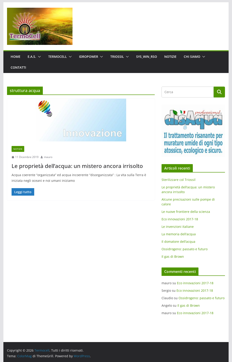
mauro (48, 157)
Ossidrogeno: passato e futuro (185, 249)
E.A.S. (32, 56)
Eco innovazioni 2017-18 (180, 219)
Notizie (170, 56)
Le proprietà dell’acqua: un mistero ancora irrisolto (77, 166)
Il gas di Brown (173, 256)
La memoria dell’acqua (179, 234)
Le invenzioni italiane (178, 226)
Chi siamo (192, 56)
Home (15, 56)
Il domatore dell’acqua (178, 241)
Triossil (117, 56)
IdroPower (88, 56)
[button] (38, 56)
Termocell (57, 56)
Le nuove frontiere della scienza (186, 211)
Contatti (18, 67)
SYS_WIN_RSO (146, 56)
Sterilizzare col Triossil (179, 179)
